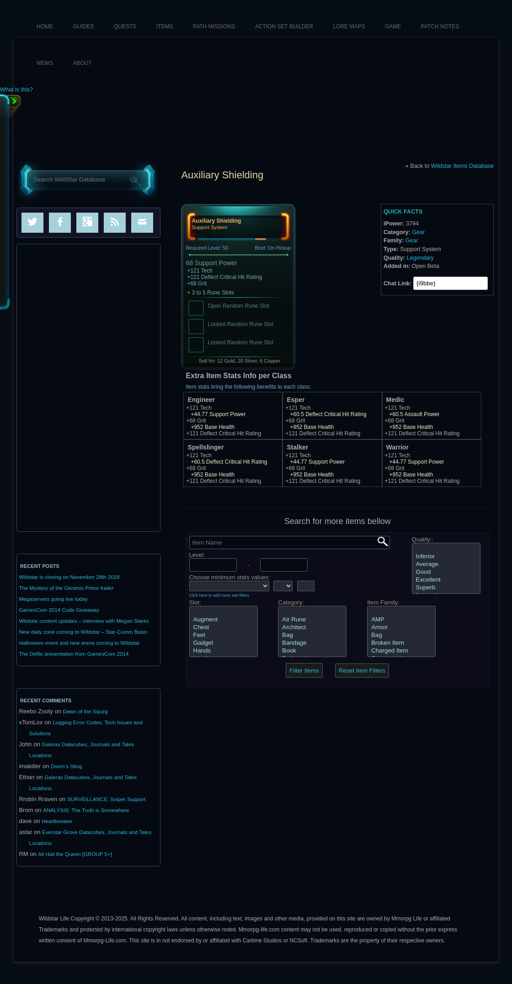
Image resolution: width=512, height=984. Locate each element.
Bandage (312, 643)
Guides (83, 26)
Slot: (195, 602)
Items (164, 26)
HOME (45, 26)
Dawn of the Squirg (85, 711)
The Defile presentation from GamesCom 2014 (73, 654)
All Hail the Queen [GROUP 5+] (75, 854)
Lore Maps (349, 26)
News (45, 63)
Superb (446, 588)
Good (446, 572)
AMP (401, 620)
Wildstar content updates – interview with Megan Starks (84, 621)
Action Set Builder (284, 26)
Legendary (420, 258)
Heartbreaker (57, 821)
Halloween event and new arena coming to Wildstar (79, 643)
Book (312, 651)
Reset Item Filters (362, 670)
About (82, 63)
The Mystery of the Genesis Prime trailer (66, 588)
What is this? (16, 90)
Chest (223, 627)
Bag (312, 635)
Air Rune (312, 620)
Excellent (446, 580)
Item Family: (383, 602)
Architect (312, 627)
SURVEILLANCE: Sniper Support (106, 799)
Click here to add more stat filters (219, 595)
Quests (125, 26)
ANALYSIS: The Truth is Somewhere (86, 810)
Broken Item (401, 643)
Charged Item (401, 651)
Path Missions (214, 26)
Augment (223, 620)
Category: (291, 602)
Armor (401, 627)
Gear (418, 232)
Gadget (223, 643)
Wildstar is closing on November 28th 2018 (69, 577)
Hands (223, 651)
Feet (223, 635)
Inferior (446, 557)
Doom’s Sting (66, 766)
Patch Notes (440, 26)
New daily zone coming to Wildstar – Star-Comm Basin (83, 632)
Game (393, 26)
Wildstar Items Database (462, 166)
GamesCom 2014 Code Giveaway (59, 610)
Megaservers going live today (53, 599)
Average (446, 564)
